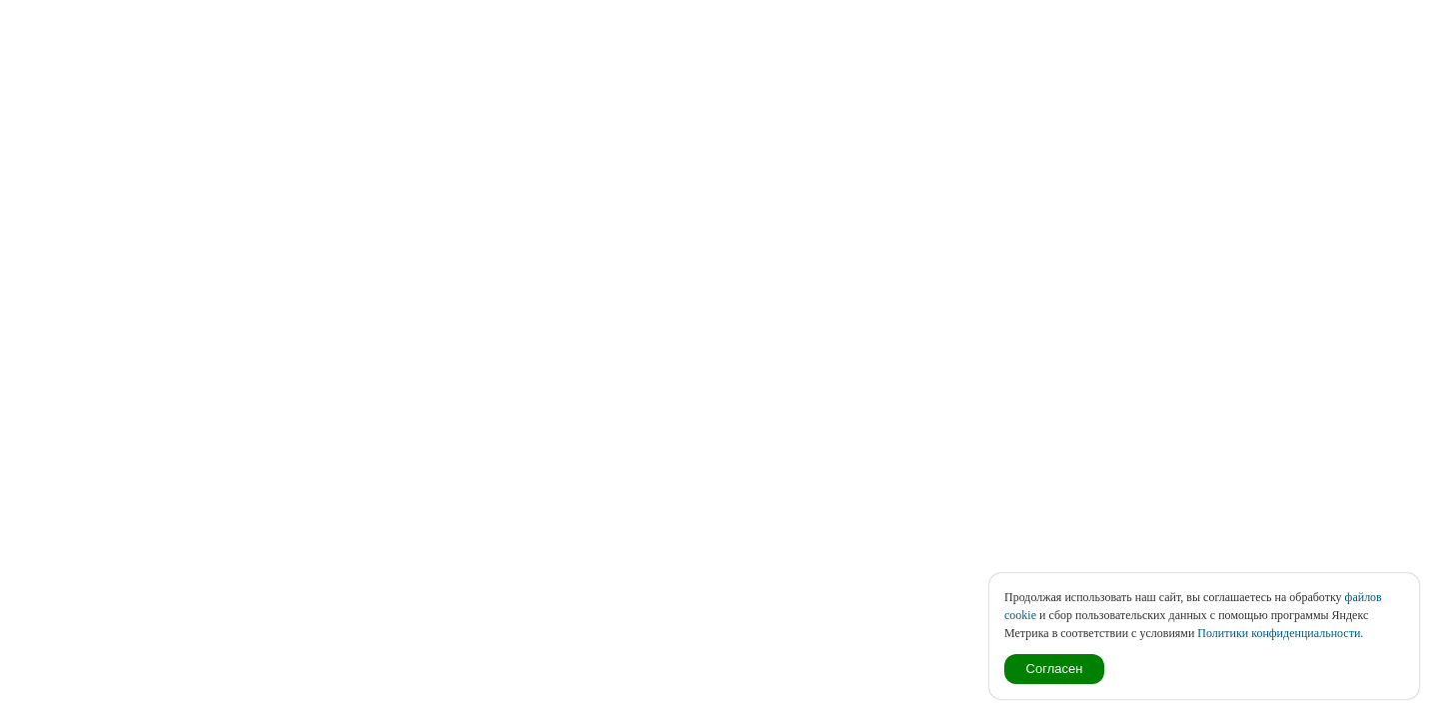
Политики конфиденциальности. (1280, 633)
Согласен (1054, 668)
